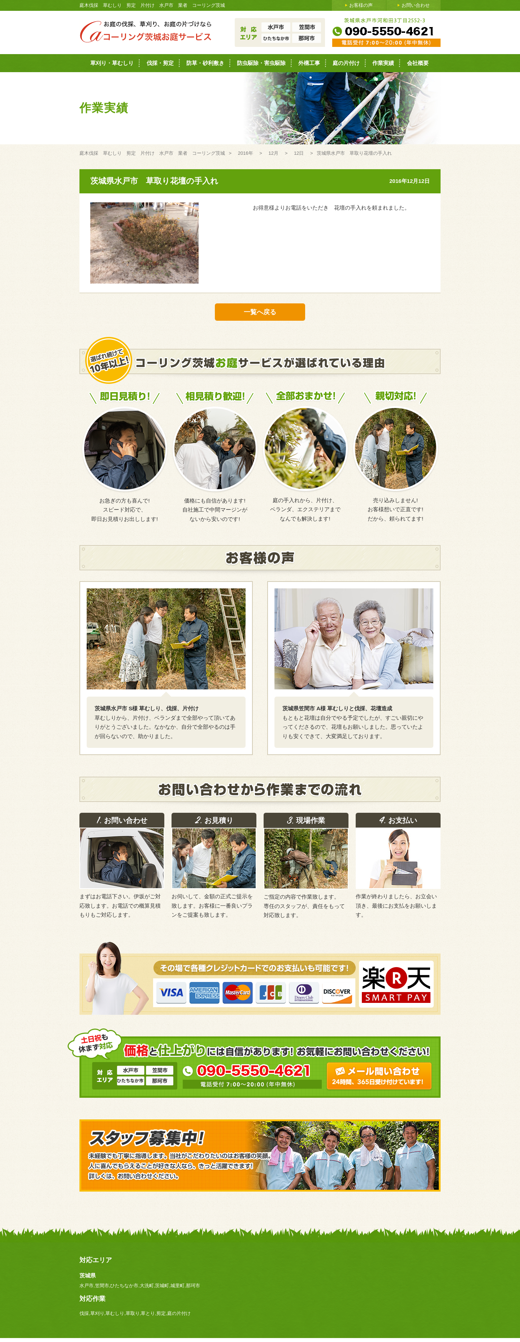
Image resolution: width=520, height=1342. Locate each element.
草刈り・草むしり (112, 63)
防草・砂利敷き (205, 63)
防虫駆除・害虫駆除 (261, 63)
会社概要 (418, 63)
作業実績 (383, 63)
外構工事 (309, 63)
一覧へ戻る (260, 312)
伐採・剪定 (160, 63)
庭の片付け (346, 63)
